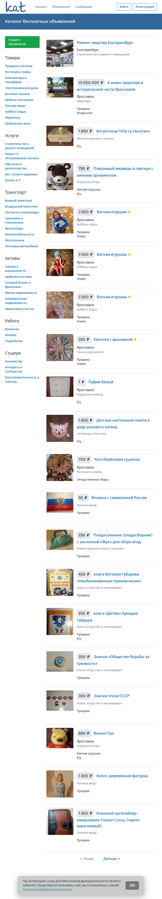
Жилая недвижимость (21, 293)
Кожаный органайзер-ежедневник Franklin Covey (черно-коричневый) (109, 819)
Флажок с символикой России (119, 497)
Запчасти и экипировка (22, 212)
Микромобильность (19, 234)
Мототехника (14, 240)
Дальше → (111, 859)
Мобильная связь (18, 123)
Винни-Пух (104, 733)
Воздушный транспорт (21, 206)
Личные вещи (15, 106)
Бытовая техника (17, 94)
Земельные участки (19, 309)
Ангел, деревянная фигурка (122, 776)
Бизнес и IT (13, 180)
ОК (132, 885)
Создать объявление (17, 42)
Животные (12, 118)
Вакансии (12, 329)
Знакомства (13, 361)
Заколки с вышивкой (113, 339)
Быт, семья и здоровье (21, 174)
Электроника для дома (21, 88)
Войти (124, 7)
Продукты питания (18, 66)
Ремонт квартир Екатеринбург (105, 42)
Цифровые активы (18, 277)
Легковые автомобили (21, 246)
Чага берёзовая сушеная (117, 459)
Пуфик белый (100, 382)
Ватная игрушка (112, 212)
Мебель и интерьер (19, 100)
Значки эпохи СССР (112, 696)
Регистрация (145, 7)
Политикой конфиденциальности (47, 889)
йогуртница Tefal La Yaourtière (123, 131)
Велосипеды (14, 228)
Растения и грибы (18, 72)
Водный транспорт (18, 200)
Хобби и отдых (15, 112)
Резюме (10, 335)
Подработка (14, 341)
